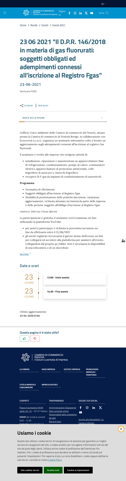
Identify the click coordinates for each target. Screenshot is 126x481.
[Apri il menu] (4, 12)
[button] (107, 13)
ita (103, 3)
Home (23, 25)
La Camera (24, 369)
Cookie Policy (55, 460)
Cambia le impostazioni (78, 470)
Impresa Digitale (50, 384)
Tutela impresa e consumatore (28, 386)
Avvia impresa (48, 369)
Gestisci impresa (72, 369)
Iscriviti (25, 254)
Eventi (45, 25)
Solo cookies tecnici (30, 470)
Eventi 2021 (58, 25)
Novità (33, 25)
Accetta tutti (53, 470)
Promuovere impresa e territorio (92, 372)
